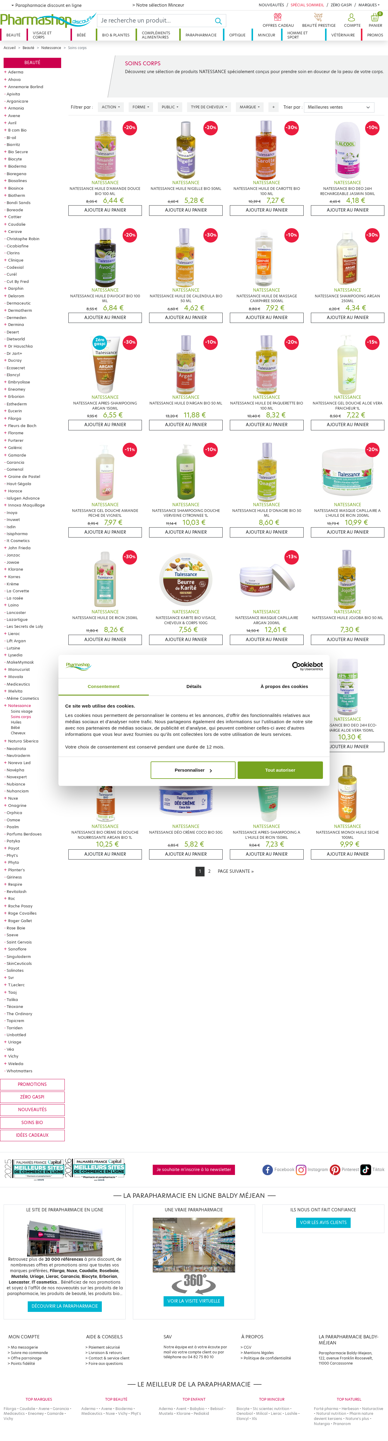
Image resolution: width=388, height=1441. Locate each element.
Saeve (12, 934)
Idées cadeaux (32, 1135)
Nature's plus (357, 1418)
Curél (12, 274)
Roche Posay (20, 906)
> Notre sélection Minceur (158, 5)
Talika (12, 999)
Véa (10, 1049)
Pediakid (201, 1413)
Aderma (15, 72)
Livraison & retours (105, 1352)
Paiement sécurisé (104, 1347)
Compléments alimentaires (156, 35)
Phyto (13, 862)
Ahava (14, 79)
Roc (11, 898)
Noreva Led (19, 762)
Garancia (15, 462)
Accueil (10, 47)
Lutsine (13, 648)
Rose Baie (16, 928)
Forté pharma (326, 1408)
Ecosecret (16, 367)
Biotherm (16, 195)
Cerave (15, 231)
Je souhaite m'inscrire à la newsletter (194, 1170)
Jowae (13, 562)
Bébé (81, 35)
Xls (254, 1418)
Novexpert (17, 776)
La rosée (15, 598)
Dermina (16, 324)
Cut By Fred (18, 281)
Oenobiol (244, 1413)
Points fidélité (23, 1363)
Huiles (16, 722)
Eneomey (16, 389)
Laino (13, 605)
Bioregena (17, 173)
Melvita (15, 691)
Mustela (166, 1413)
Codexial (15, 267)
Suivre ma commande (29, 1352)
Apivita (13, 94)
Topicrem (15, 1020)
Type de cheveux (207, 107)
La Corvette (18, 590)
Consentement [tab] (103, 686)
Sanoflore (17, 949)
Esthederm (17, 404)
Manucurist (19, 669)
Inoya (12, 512)
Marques (367, 5)
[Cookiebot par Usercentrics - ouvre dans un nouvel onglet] (296, 666)
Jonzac (13, 555)
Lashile (291, 1413)
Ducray (15, 360)
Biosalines (17, 180)
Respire (15, 884)
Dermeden (17, 317)
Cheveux (18, 733)
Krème (13, 584)
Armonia (16, 108)
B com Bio (17, 130)
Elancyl (13, 374)
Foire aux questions (106, 1363)
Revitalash (17, 891)
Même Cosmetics (23, 698)
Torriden (15, 1027)
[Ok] (220, 20)
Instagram (312, 1170)
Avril (12, 123)
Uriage (14, 1042)
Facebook (278, 1170)
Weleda (15, 1063)
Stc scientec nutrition (271, 1408)
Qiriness (14, 877)
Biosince (15, 188)
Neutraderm (18, 755)
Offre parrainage (26, 1358)
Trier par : (293, 107)
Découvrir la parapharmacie (65, 1306)
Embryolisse (19, 382)
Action (109, 107)
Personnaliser (193, 770)
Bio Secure (18, 151)
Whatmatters (19, 1071)
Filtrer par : (82, 107)
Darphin (15, 288)
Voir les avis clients (323, 1223)
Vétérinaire (343, 35)
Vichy (13, 1056)
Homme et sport (297, 35)
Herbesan (350, 1408)
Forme (139, 107)
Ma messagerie (24, 1347)
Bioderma (17, 166)
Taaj (12, 992)
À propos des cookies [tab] (284, 686)
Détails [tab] (194, 686)
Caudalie (17, 224)
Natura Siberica (23, 741)
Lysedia (15, 655)
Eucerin (15, 411)
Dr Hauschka (20, 346)
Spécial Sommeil (307, 5)
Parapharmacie (201, 35)
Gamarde (17, 455)
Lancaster (16, 612)
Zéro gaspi (32, 1097)
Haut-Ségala (19, 483)
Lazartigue (17, 619)
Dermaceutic (19, 303)
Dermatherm (20, 310)
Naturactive (372, 1408)
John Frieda (19, 547)
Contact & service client (109, 1358)
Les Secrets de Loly (25, 626)
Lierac (14, 633)
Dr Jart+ (14, 353)
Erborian (16, 396)
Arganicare (17, 101)
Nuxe (13, 798)
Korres (14, 576)
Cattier (14, 216)
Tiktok (372, 1170)
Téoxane (15, 1006)
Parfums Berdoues (24, 834)
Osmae (13, 820)
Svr (11, 977)
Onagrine (17, 805)
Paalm (13, 826)
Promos (375, 35)
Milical (262, 1413)
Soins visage (22, 711)
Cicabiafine (18, 246)
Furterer (15, 440)
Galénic (15, 447)
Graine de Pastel (24, 476)
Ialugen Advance (23, 498)
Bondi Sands (18, 202)
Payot (13, 848)
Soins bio (32, 1123)
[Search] (156, 20)
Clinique (15, 260)
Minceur (266, 35)
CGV (248, 1347)
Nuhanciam (18, 791)
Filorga (14, 418)
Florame (15, 432)
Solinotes (15, 970)
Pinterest (344, 1170)
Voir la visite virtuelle (193, 1301)
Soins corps (21, 716)
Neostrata (16, 748)
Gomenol (15, 469)
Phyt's (12, 855)
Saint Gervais (19, 942)
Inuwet (13, 519)
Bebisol (216, 1408)
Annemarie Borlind (25, 86)
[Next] (235, 871)
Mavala (15, 676)
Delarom (16, 296)
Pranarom (342, 1423)
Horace (15, 491)
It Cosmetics (18, 540)
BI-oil (11, 137)
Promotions (32, 1084)
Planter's (16, 869)
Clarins (13, 253)
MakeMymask (20, 662)
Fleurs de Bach (22, 425)
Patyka (13, 841)
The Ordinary (19, 1013)
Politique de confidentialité (267, 1358)
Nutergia (322, 1423)
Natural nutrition (331, 1413)
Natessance (51, 47)
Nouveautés (271, 5)
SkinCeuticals (19, 963)
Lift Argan (16, 640)
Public (169, 107)
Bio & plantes (116, 35)
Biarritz (13, 144)
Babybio (197, 1408)
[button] (351, 20)
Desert (13, 332)
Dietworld (16, 339)
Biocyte (15, 159)
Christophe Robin (23, 238)
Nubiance (16, 784)
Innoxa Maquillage (26, 505)
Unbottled (16, 1034)
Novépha (15, 770)
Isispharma (17, 533)
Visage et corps (42, 35)
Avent (181, 1408)
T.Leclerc (16, 984)
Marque (248, 107)
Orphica (14, 812)
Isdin (11, 526)
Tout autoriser (280, 770)
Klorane (15, 569)
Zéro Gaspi (341, 5)
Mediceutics (18, 684)
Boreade (15, 209)
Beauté (13, 35)
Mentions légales (259, 1352)
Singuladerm (19, 956)
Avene (14, 115)
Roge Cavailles (22, 913)
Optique (237, 35)
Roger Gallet (20, 920)
